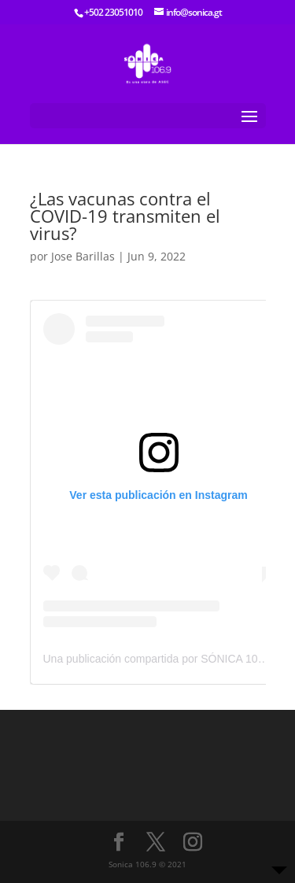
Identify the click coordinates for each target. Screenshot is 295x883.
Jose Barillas (83, 256)
